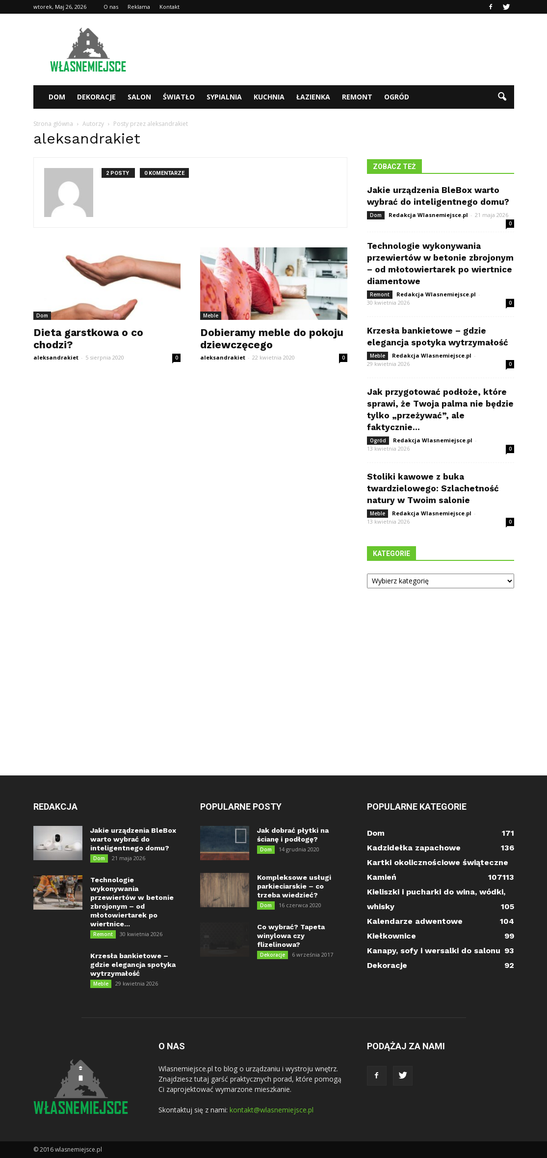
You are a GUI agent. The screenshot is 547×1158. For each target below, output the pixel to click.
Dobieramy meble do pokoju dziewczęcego (271, 338)
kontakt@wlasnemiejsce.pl (271, 1109)
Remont (357, 96)
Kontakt (169, 6)
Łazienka (313, 96)
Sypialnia (224, 96)
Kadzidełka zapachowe (414, 847)
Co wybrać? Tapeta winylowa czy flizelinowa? (291, 935)
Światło (179, 96)
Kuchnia (269, 96)
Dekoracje (96, 96)
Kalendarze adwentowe (415, 921)
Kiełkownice (391, 936)
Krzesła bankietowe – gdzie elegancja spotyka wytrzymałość (133, 964)
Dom (57, 96)
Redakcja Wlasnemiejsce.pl (428, 214)
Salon (139, 96)
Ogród (396, 96)
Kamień (381, 877)
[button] (502, 97)
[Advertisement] (335, 49)
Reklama (139, 6)
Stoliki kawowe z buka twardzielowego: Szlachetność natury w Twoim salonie (433, 488)
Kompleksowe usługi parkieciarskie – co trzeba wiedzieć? (294, 886)
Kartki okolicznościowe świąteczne (437, 862)
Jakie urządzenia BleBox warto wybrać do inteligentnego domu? (133, 839)
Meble (210, 315)
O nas (111, 6)
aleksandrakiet (55, 357)
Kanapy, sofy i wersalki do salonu (433, 950)
